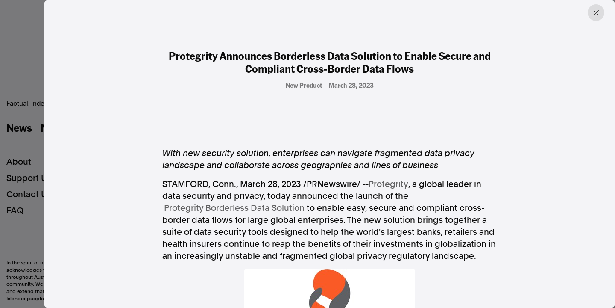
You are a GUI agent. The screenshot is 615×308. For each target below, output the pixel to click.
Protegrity (388, 184)
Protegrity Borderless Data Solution (234, 208)
